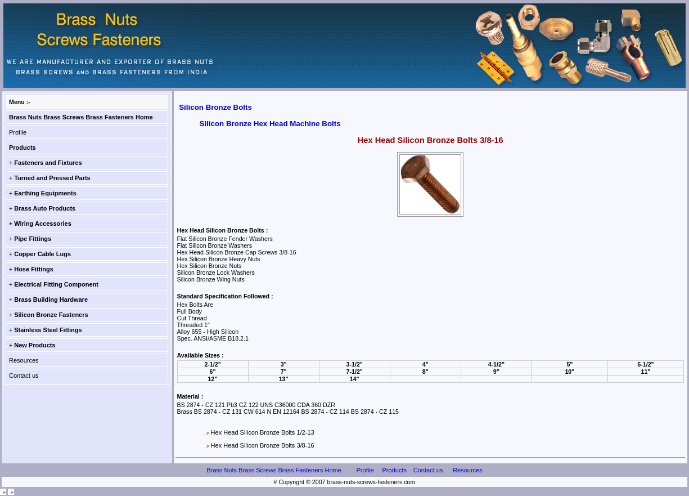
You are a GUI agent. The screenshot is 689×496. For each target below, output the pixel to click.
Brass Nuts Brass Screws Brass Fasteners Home (81, 117)
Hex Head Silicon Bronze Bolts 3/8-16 (262, 445)
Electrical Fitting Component (56, 284)
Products (22, 147)
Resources (24, 360)
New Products (34, 345)
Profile (17, 132)
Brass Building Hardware (51, 299)
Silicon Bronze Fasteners (51, 314)
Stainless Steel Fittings (48, 330)
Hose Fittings (33, 269)
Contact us (24, 375)
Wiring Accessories (42, 223)
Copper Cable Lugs (42, 254)
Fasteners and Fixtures (48, 162)
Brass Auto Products (44, 208)
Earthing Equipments (45, 193)
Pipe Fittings (32, 238)
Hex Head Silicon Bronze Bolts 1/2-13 (262, 432)
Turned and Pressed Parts (52, 178)
